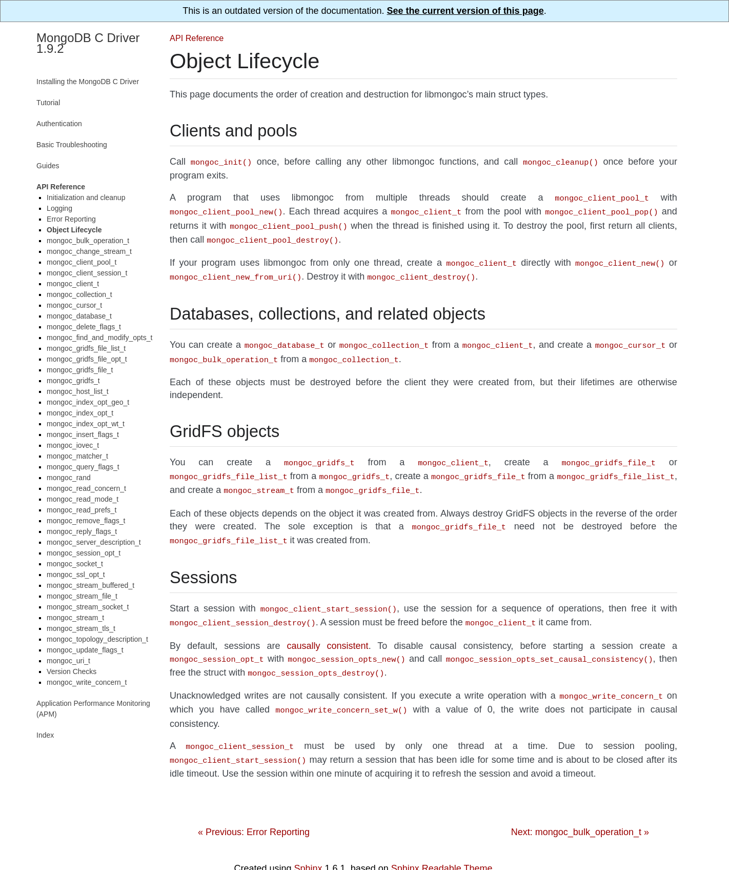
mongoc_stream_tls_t (81, 628)
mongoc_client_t (73, 284)
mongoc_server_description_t (94, 542)
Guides (47, 166)
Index (45, 735)
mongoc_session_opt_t (83, 553)
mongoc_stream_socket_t (88, 607)
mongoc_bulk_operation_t (88, 240)
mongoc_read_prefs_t (81, 510)
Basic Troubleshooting (71, 145)
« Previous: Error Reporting (254, 809)
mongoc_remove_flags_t (86, 521)
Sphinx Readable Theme (442, 846)
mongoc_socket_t (75, 564)
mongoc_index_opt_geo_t (88, 402)
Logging (59, 208)
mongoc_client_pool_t (81, 262)
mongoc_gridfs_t (73, 381)
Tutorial (48, 102)
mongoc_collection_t (79, 294)
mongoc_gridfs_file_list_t (86, 348)
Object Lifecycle (74, 230)
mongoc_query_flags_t (83, 467)
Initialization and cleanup (86, 197)
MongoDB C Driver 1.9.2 (87, 43)
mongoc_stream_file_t (82, 596)
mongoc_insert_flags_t (83, 434)
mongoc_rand (69, 477)
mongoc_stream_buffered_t (90, 585)
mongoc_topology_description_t (97, 639)
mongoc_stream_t (75, 618)
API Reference (197, 38)
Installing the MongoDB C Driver (87, 81)
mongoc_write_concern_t (87, 682)
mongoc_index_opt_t (80, 413)
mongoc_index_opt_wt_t (86, 424)
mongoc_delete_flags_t (84, 327)
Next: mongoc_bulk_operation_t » (580, 809)
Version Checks (71, 671)
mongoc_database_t (79, 316)
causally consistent (327, 629)
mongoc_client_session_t (87, 273)
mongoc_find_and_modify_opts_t (99, 337)
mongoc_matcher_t (77, 456)
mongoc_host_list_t (78, 391)
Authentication (59, 124)
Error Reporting (71, 219)
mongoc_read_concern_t (86, 488)
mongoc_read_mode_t (82, 499)
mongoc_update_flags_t (85, 650)
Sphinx (308, 846)
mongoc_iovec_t (73, 445)
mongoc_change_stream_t (89, 251)
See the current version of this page (465, 11)
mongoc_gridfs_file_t (80, 370)
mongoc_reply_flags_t (82, 531)
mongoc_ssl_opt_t (76, 574)
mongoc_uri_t (68, 661)
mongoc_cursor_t (74, 305)
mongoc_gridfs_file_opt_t (87, 359)
